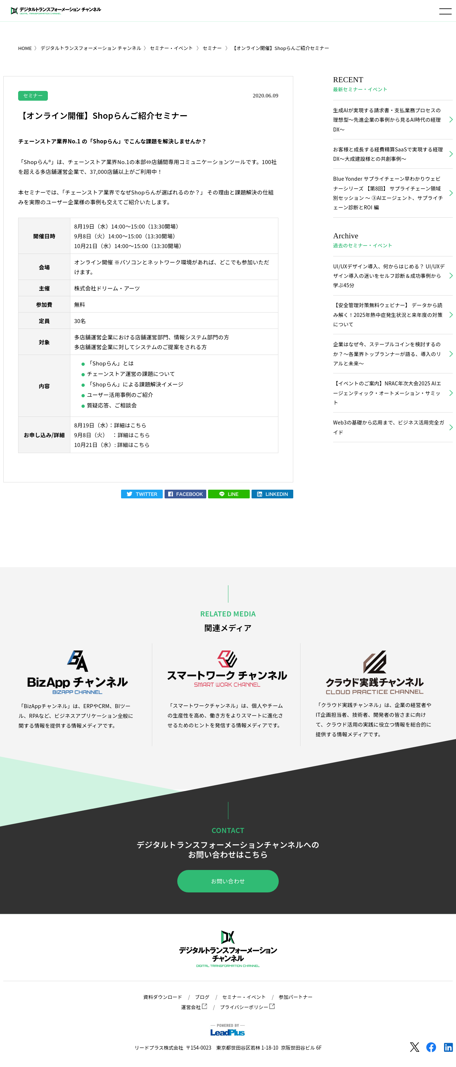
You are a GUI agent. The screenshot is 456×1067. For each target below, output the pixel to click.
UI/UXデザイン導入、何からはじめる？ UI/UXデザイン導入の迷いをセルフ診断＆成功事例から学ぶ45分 (388, 279)
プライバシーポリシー (247, 1006)
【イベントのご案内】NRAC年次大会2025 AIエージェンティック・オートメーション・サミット (388, 399)
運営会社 (193, 1006)
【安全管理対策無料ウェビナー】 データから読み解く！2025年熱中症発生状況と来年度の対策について (386, 318)
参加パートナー (297, 997)
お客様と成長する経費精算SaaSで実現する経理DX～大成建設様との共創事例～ (386, 155)
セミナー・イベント (244, 997)
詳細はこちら (131, 425)
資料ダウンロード (161, 997)
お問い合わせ (228, 881)
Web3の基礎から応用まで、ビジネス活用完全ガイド (387, 434)
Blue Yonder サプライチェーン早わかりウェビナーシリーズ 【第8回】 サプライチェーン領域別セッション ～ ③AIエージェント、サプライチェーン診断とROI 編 (388, 195)
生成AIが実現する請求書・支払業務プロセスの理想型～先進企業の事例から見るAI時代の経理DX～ (388, 120)
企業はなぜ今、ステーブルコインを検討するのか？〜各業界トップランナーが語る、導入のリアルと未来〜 (388, 359)
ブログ (201, 997)
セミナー (33, 95)
